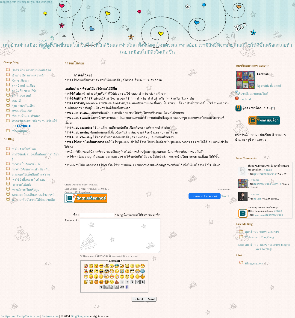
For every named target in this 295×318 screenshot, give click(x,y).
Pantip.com (8, 316)
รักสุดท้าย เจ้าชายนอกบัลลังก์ (31, 70)
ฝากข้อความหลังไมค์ (254, 94)
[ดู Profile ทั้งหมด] (269, 85)
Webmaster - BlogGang (259, 237)
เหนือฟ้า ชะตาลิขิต (24, 90)
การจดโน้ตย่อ (21, 184)
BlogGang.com (80, 316)
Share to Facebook (205, 196)
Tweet (225, 196)
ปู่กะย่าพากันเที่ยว (23, 106)
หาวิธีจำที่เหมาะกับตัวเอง (28, 179)
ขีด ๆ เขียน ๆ (20, 80)
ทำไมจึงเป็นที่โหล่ (24, 149)
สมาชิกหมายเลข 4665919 (262, 232)
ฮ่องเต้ (16, 101)
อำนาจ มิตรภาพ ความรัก (28, 75)
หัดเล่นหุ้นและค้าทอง (26, 116)
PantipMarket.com (28, 316)
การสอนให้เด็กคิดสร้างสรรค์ (31, 174)
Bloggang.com (254, 263)
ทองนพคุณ (19, 131)
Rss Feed (245, 99)
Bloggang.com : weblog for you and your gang (26, 1)
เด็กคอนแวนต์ (21, 95)
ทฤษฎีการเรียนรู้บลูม (25, 189)
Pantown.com (50, 316)
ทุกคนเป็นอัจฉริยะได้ (26, 164)
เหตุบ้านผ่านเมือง (23, 85)
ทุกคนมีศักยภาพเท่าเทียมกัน (31, 169)
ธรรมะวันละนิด (22, 111)
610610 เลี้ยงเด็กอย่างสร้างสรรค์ (33, 195)
